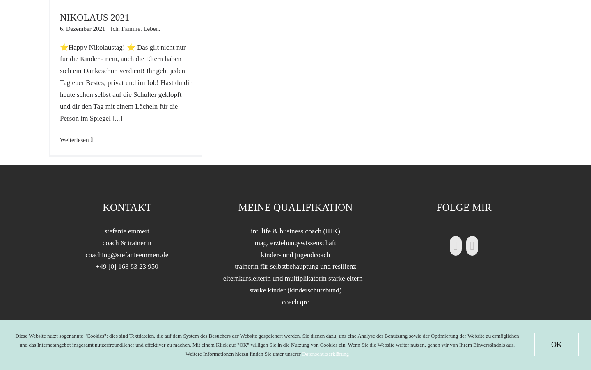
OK (556, 344)
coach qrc (295, 302)
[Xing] (472, 246)
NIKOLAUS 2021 (94, 17)
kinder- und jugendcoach (295, 255)
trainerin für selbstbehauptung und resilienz (295, 266)
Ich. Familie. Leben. (135, 28)
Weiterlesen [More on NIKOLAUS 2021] (74, 140)
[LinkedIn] (456, 246)
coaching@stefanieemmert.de (126, 255)
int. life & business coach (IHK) (295, 231)
